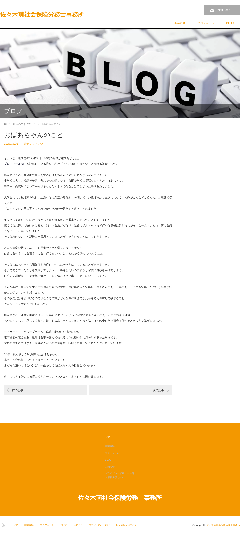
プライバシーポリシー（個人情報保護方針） (119, 475)
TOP (107, 437)
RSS (3, 524)
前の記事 (17, 390)
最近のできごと (34, 143)
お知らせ (110, 466)
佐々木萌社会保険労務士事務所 (42, 14)
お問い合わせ (225, 10)
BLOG (230, 23)
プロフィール (205, 23)
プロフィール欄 (14, 163)
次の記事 (158, 390)
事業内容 (179, 23)
